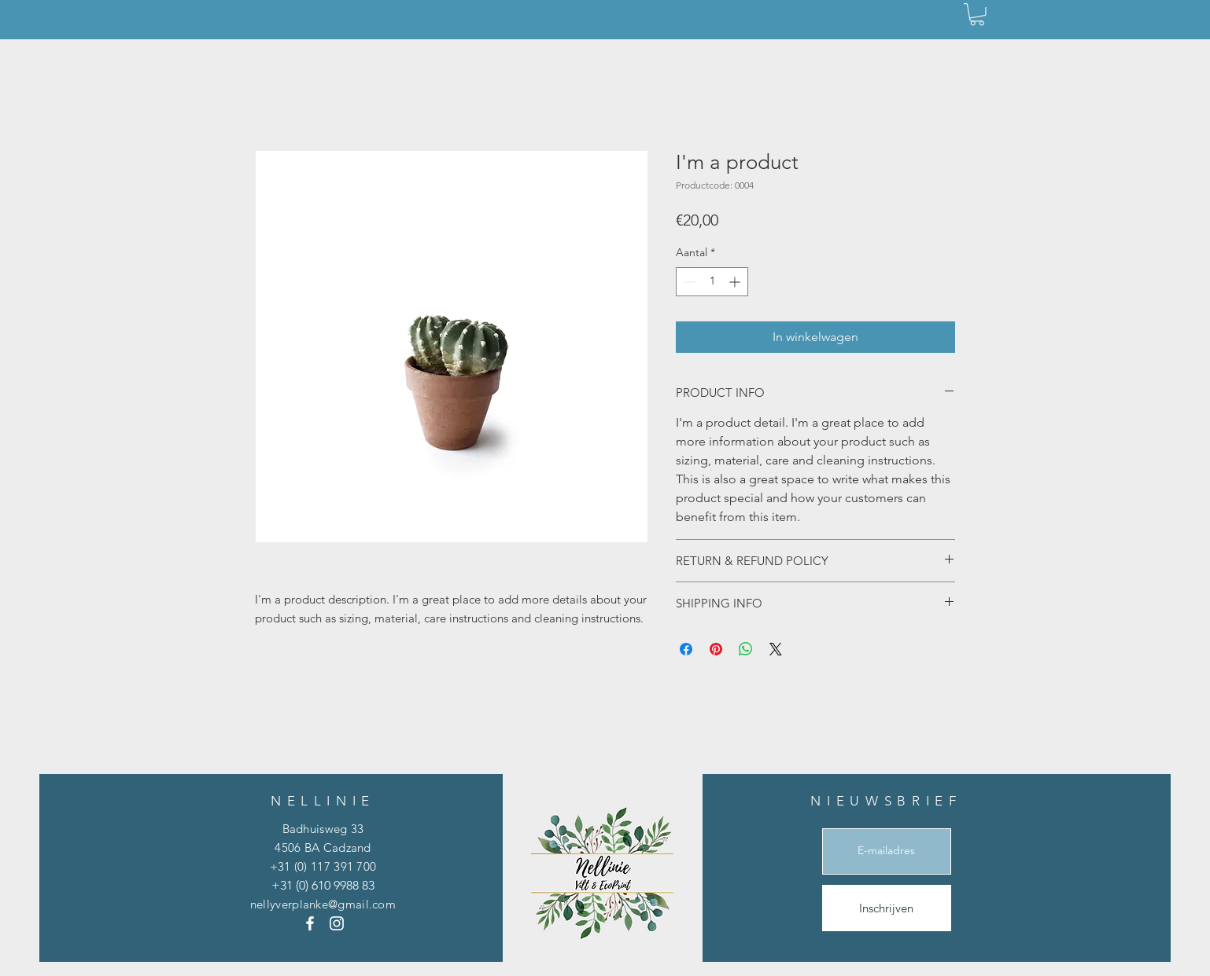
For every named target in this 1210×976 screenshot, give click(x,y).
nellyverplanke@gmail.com (323, 904)
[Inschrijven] (886, 908)
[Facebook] (310, 923)
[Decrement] (688, 281)
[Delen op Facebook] (686, 649)
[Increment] (736, 281)
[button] (977, 14)
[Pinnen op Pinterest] (715, 649)
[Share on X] (775, 649)
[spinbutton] (712, 281)
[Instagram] (336, 923)
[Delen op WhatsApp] (745, 649)
